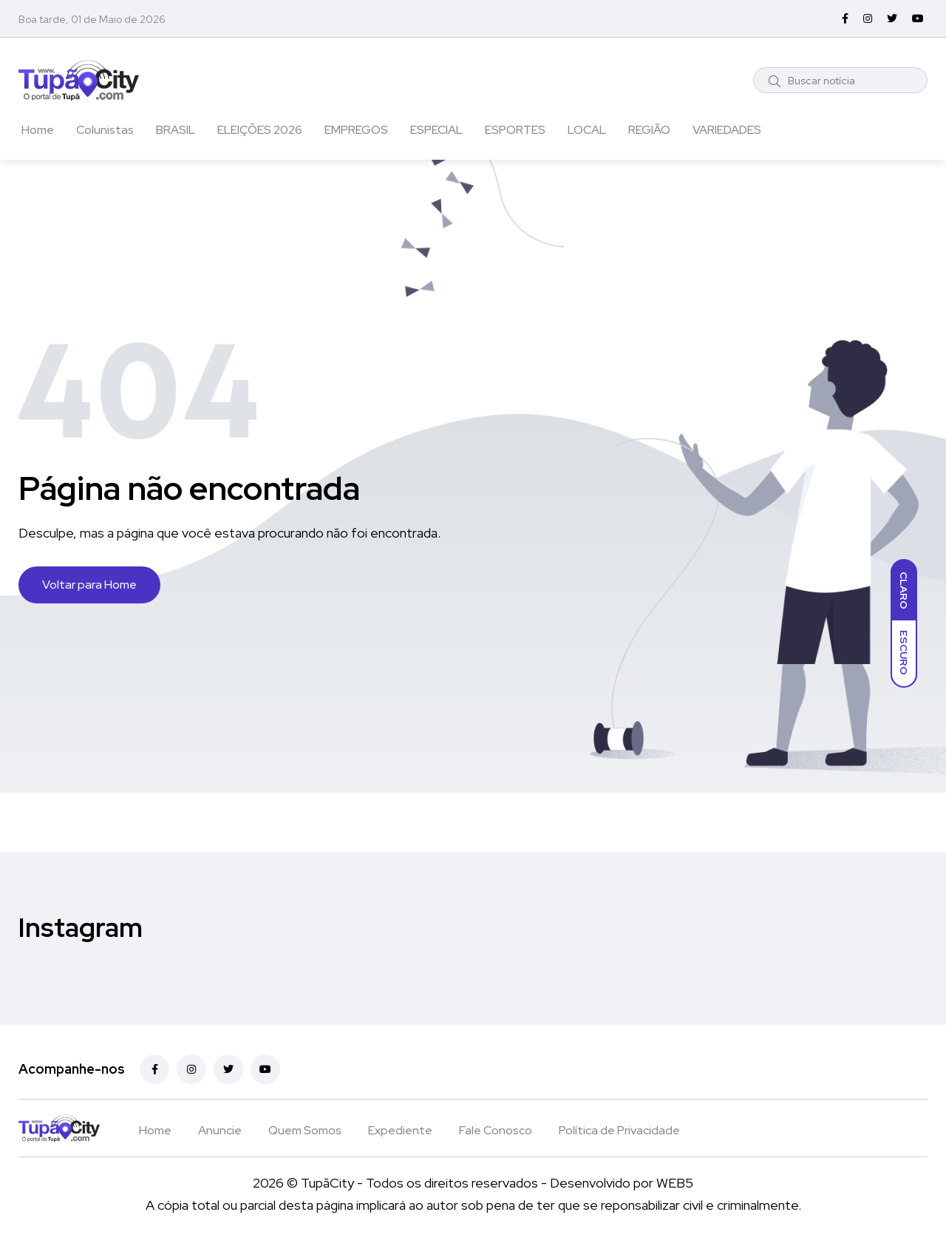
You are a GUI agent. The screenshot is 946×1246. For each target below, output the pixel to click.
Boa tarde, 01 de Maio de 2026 (92, 19)
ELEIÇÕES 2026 (259, 130)
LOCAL (587, 130)
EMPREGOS (356, 130)
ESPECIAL (436, 130)
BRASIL (175, 130)
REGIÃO (649, 130)
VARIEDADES (727, 130)
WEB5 (674, 1182)
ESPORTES (515, 130)
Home (37, 130)
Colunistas (105, 130)
